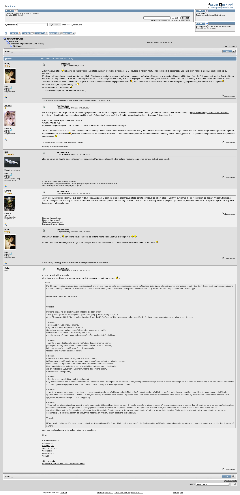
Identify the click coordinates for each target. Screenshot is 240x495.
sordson (213, 28)
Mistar (40, 44)
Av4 (35, 44)
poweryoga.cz (48, 453)
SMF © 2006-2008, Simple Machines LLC (128, 492)
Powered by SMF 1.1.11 (105, 492)
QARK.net (63, 492)
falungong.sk (48, 445)
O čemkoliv (16, 44)
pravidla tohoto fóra (218, 15)
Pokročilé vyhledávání (72, 25)
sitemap (176, 492)
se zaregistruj (34, 13)
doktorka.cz (47, 443)
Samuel (7, 105)
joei (6, 152)
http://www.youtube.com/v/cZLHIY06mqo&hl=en (63, 464)
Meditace (17, 46)
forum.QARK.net (15, 39)
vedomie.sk (47, 451)
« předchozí (227, 46)
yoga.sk (45, 456)
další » (234, 46)
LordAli (7, 191)
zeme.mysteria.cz (50, 448)
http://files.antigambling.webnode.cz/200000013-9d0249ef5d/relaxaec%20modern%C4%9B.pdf (84, 125)
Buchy (7, 63)
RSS (181, 492)
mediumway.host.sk (51, 440)
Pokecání (13, 41)
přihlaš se (22, 13)
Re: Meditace (63, 106)
